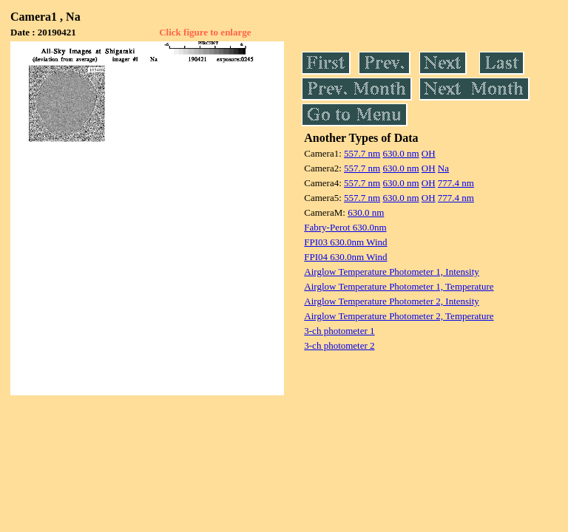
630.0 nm (400, 153)
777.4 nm (456, 182)
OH (429, 153)
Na (443, 168)
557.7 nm (362, 153)
